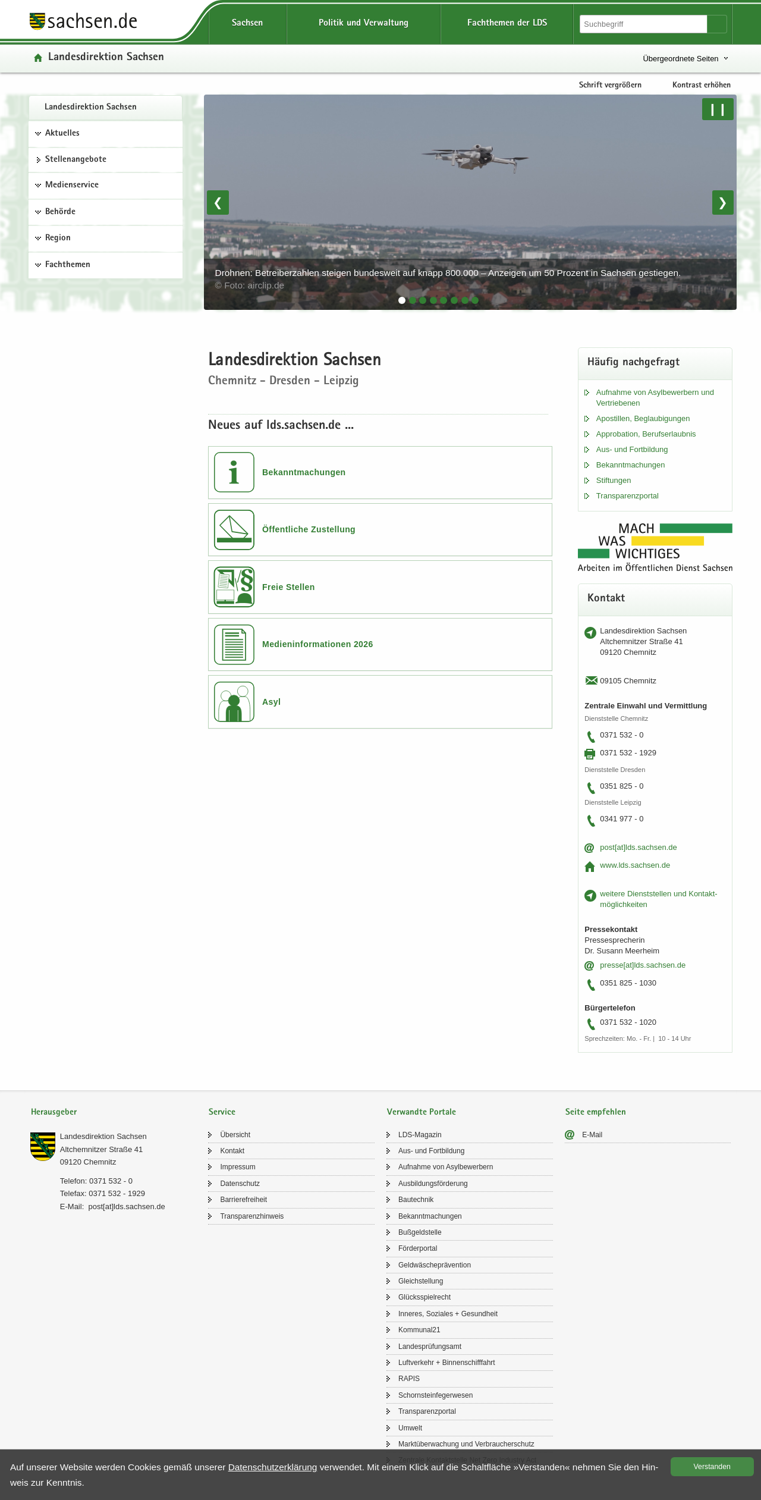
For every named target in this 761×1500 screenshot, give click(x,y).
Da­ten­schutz (240, 1183)
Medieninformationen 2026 (317, 644)
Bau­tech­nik (415, 1199)
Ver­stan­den (712, 1467)
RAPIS (409, 1379)
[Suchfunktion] (644, 24)
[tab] (401, 300)
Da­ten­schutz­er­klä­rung (272, 1467)
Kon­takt (232, 1151)
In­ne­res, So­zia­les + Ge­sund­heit (448, 1314)
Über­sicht (235, 1135)
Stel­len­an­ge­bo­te (75, 160)
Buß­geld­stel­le (420, 1232)
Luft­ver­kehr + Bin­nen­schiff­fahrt (446, 1362)
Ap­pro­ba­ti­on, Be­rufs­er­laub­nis (646, 433)
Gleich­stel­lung (420, 1281)
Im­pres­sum (237, 1167)
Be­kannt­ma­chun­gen (630, 464)
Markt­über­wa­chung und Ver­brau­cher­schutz (466, 1444)
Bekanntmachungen (304, 472)
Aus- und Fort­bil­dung (632, 449)
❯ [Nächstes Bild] (723, 202)
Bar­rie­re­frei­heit (243, 1199)
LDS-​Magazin (420, 1135)
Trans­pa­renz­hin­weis (252, 1216)
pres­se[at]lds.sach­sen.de (642, 965)
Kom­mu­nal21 (419, 1330)
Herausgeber (54, 1112)
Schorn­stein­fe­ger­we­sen (435, 1395)
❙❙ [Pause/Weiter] (717, 108)
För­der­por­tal (417, 1248)
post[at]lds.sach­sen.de (638, 847)
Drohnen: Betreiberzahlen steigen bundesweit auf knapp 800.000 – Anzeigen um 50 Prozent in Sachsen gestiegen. (449, 279)
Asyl (271, 702)
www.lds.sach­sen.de (635, 865)
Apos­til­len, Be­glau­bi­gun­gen (643, 418)
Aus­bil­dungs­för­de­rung (433, 1183)
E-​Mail (592, 1135)
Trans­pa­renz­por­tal (627, 495)
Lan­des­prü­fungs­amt (429, 1346)
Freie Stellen (288, 587)
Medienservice (72, 185)
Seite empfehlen (595, 1112)
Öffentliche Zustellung (309, 529)
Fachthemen (67, 265)
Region (58, 238)
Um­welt (410, 1428)
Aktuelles (62, 134)
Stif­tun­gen (613, 480)
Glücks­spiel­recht (424, 1297)
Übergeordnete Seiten (680, 58)
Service (222, 1112)
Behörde (60, 212)
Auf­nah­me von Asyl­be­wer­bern (445, 1167)
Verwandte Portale (421, 1112)
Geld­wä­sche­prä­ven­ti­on (434, 1265)
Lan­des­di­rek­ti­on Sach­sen (91, 107)
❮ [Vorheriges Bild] (218, 202)
